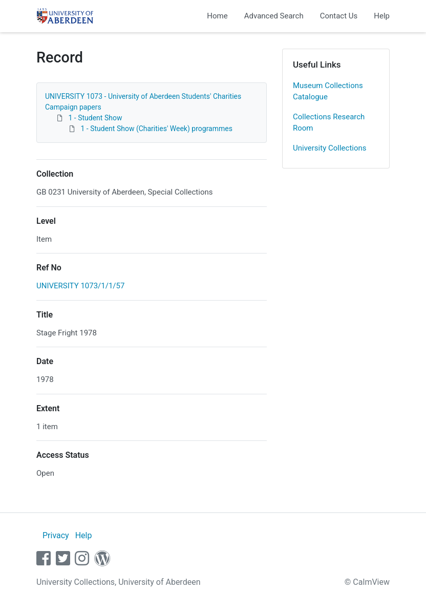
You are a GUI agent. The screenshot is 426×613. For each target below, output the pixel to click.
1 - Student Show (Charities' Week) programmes (156, 128)
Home (217, 15)
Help (382, 15)
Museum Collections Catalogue (328, 91)
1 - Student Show (95, 118)
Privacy (55, 535)
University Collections (330, 148)
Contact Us (339, 15)
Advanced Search (274, 15)
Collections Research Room (329, 122)
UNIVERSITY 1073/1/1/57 (80, 285)
